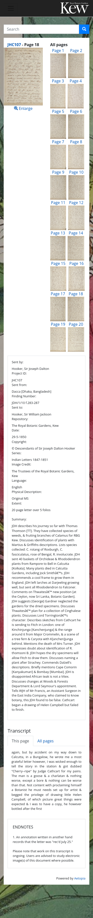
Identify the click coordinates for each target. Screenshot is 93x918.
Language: (19, 480)
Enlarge (23, 79)
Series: (16, 453)
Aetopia (79, 878)
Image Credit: (21, 464)
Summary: (19, 519)
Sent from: (19, 385)
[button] (84, 29)
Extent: (17, 503)
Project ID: (19, 373)
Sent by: (17, 362)
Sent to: (17, 407)
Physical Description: (27, 492)
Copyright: (19, 442)
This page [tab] (20, 741)
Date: (16, 430)
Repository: (20, 419)
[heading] (23, 44)
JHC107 (14, 44)
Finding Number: (24, 396)
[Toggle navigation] (11, 8)
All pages (45, 741)
